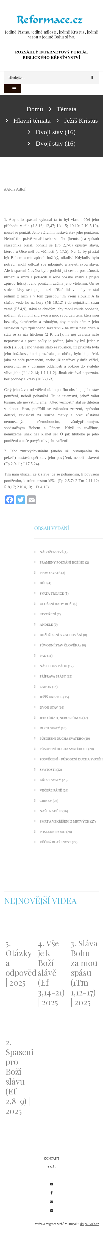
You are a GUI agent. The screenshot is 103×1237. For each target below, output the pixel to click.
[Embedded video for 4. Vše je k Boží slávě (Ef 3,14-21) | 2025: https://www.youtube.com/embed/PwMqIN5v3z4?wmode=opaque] (51, 925)
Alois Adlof (16, 189)
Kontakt (51, 1158)
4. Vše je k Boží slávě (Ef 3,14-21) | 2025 (51, 972)
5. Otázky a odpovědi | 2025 (18, 962)
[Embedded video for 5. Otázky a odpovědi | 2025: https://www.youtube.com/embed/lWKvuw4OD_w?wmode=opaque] (18, 925)
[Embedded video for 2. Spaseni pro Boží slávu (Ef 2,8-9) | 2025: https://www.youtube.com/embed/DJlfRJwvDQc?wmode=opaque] (18, 1023)
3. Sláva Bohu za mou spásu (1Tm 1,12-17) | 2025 (84, 972)
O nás (52, 1167)
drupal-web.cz (89, 1224)
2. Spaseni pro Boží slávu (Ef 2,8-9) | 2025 (18, 1076)
